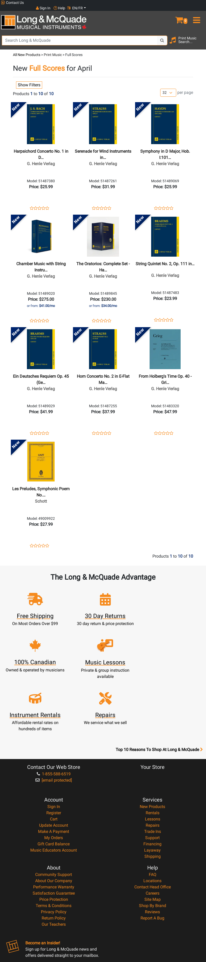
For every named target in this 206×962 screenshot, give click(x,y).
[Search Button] (162, 35)
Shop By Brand (152, 847)
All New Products (26, 49)
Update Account (53, 767)
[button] (180, 12)
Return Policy (54, 860)
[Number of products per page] (168, 87)
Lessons (152, 761)
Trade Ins (152, 773)
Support (152, 779)
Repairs (152, 767)
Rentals (152, 755)
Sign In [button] (163, 3)
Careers (152, 835)
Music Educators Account (53, 792)
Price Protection (53, 841)
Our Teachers (54, 866)
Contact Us (12, 3)
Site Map (152, 841)
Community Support (53, 816)
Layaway (152, 792)
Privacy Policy (54, 854)
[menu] (197, 12)
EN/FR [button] (195, 3)
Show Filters (29, 79)
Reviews (152, 854)
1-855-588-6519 (54, 716)
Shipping (152, 798)
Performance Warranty (53, 829)
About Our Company (53, 822)
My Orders (53, 779)
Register (53, 755)
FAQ (152, 816)
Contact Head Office (152, 829)
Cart (53, 761)
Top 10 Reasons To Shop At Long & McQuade (159, 692)
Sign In (53, 748)
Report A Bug (152, 860)
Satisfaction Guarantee (54, 835)
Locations (152, 822)
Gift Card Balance (54, 786)
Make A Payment (53, 773)
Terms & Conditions (53, 847)
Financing (152, 786)
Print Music (53, 49)
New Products (152, 748)
